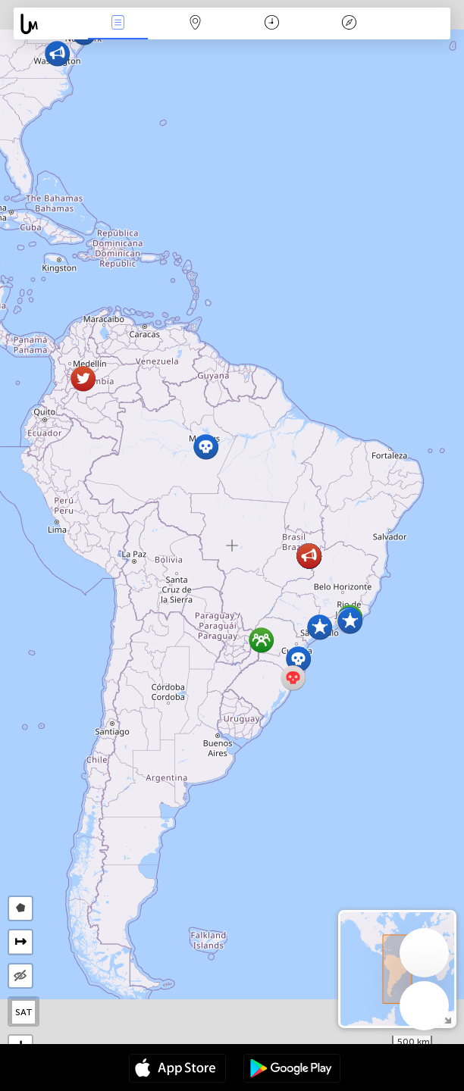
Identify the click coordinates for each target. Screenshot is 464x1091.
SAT (24, 1012)
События (117, 23)
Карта (194, 23)
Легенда (348, 23)
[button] (350, 621)
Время (272, 23)
